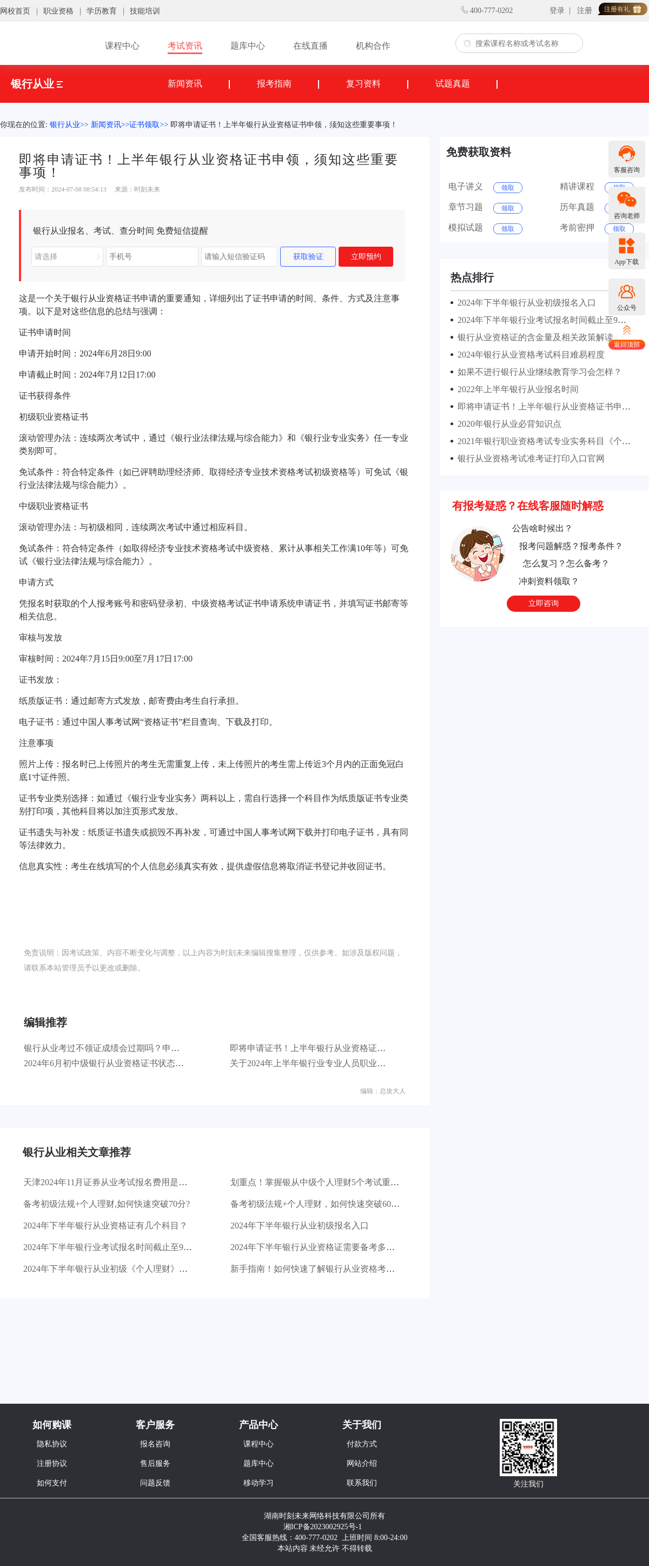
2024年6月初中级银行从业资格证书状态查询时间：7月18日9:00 (144, 1063)
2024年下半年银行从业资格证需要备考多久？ (316, 1247)
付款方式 (362, 1444)
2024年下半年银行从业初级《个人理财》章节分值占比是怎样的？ (148, 1268)
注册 (584, 10)
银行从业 (37, 84)
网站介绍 (362, 1463)
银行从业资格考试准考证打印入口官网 (529, 458)
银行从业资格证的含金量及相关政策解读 (533, 337)
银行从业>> (69, 125)
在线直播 (310, 45)
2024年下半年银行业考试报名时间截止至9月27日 (116, 1247)
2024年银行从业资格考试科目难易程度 (529, 354)
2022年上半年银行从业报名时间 (516, 389)
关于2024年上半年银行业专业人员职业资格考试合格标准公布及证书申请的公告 (381, 1063)
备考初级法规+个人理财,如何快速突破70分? (106, 1203)
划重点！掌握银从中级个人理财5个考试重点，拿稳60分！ (340, 1182)
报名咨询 (155, 1444)
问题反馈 (155, 1483)
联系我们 (362, 1483)
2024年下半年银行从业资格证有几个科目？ (105, 1225)
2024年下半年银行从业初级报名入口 (299, 1225)
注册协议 (52, 1463)
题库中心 (247, 45)
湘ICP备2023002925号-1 (322, 1527)
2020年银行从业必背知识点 (507, 423)
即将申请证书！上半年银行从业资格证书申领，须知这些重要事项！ (284, 125)
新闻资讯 (185, 83)
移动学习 (258, 1483)
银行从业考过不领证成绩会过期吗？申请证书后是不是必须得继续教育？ (162, 1048)
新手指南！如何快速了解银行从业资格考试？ (316, 1268)
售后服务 (155, 1463)
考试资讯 (185, 45)
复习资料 (363, 83)
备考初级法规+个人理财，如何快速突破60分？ (319, 1203)
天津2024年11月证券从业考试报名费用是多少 (109, 1182)
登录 (557, 10)
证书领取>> (148, 125)
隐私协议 (52, 1444)
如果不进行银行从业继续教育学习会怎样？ (537, 371)
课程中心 (122, 45)
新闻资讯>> (110, 125)
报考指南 (274, 83)
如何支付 (52, 1483)
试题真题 (452, 83)
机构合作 (373, 45)
